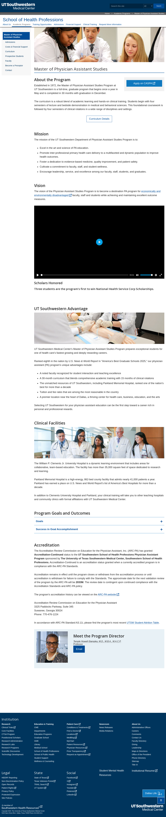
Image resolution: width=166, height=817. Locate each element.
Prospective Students (14, 56)
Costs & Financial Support (16, 47)
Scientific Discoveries (11, 751)
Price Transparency (75, 751)
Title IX (135, 765)
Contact (8, 70)
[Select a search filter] (148, 6)
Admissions (59, 24)
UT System (39, 788)
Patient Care (72, 724)
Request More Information (110, 24)
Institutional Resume (143, 770)
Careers (135, 731)
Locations (71, 734)
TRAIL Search (40, 784)
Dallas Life (153, 793)
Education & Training (44, 724)
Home (107, 13)
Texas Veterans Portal (43, 781)
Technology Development (12, 754)
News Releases (106, 727)
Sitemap (135, 761)
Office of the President (141, 754)
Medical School (40, 748)
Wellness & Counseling (44, 761)
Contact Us (136, 738)
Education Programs (43, 734)
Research (6, 724)
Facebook (71, 778)
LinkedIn (70, 795)
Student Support (41, 758)
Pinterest (70, 791)
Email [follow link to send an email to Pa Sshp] (79, 649)
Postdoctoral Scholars (11, 738)
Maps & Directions (140, 751)
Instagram (71, 784)
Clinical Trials (7, 727)
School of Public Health (44, 754)
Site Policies (7, 798)
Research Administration (12, 741)
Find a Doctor (72, 731)
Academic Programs (122, 13)
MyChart (70, 741)
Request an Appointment (77, 754)
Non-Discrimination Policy (13, 781)
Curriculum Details (99, 118)
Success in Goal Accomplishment (57, 529)
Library (37, 744)
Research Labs (8, 744)
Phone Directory (139, 758)
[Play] (38, 275)
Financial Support (73, 24)
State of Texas (40, 778)
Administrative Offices (141, 727)
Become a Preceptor (14, 65)
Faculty (8, 61)
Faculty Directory (139, 741)
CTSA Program (8, 734)
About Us (7, 24)
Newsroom (104, 724)
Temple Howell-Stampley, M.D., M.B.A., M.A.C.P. (97, 641)
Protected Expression (11, 795)
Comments (136, 734)
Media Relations (106, 731)
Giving (134, 744)
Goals (39, 521)
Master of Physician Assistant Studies (149, 13)
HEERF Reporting (9, 778)
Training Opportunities (42, 24)
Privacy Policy (8, 791)
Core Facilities (8, 731)
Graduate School (41, 738)
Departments (39, 731)
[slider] (85, 275)
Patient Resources (74, 744)
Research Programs (10, 748)
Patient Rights (8, 788)
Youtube (70, 788)
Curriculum (10, 51)
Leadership (136, 748)
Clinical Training (90, 24)
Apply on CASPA (142, 83)
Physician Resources (76, 748)
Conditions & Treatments (77, 727)
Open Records (8, 784)
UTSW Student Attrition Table (143, 622)
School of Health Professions (33, 19)
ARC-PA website (107, 594)
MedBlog (70, 738)
